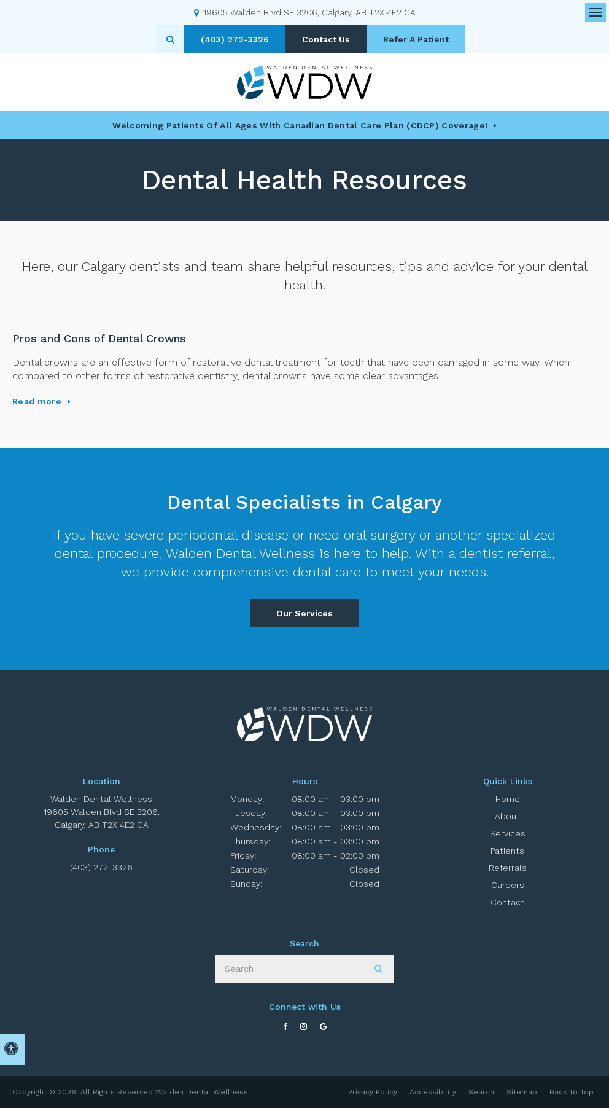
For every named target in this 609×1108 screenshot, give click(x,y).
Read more (36, 401)
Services (508, 833)
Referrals (508, 868)
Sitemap (521, 1092)
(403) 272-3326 (101, 867)
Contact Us (326, 39)
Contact (507, 902)
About (507, 816)
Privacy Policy (372, 1092)
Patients (507, 850)
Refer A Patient (416, 39)
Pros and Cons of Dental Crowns (99, 338)
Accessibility (432, 1092)
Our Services (304, 613)
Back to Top (571, 1092)
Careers (507, 885)
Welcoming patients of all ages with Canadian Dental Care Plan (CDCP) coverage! (299, 125)
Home (507, 799)
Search (481, 1092)
